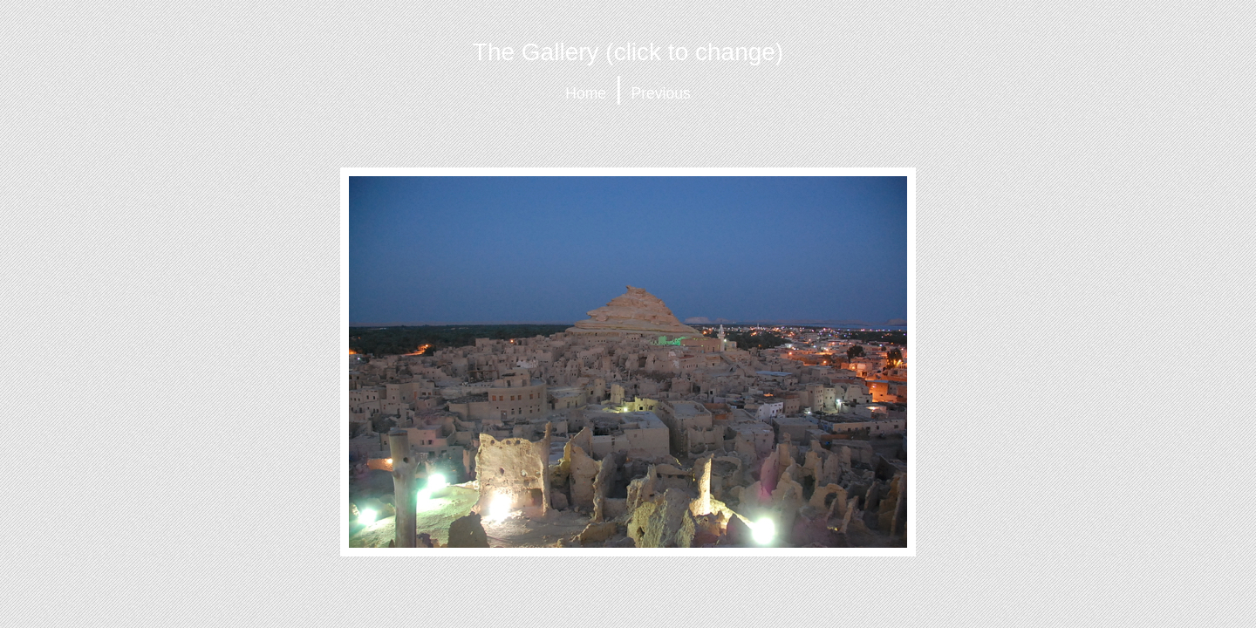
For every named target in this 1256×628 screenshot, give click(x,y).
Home (585, 93)
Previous (661, 93)
